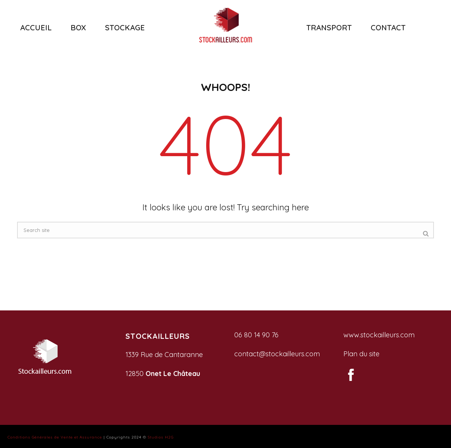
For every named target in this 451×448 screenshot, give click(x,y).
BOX (78, 27)
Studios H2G (161, 437)
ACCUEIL (36, 27)
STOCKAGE (125, 27)
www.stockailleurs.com (379, 335)
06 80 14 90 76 (256, 335)
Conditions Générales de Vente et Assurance (55, 437)
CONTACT (388, 27)
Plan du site (361, 353)
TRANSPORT (329, 27)
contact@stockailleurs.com (277, 353)
